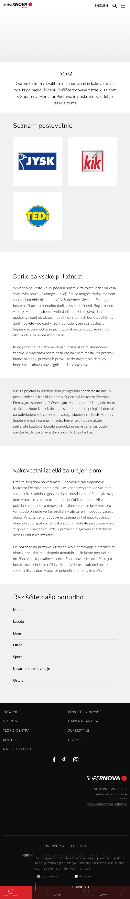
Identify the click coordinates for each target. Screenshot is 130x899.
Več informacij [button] (80, 868)
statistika (83, 876)
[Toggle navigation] (123, 6)
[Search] (114, 5)
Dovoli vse (81, 887)
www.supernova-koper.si (107, 804)
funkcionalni (47, 876)
